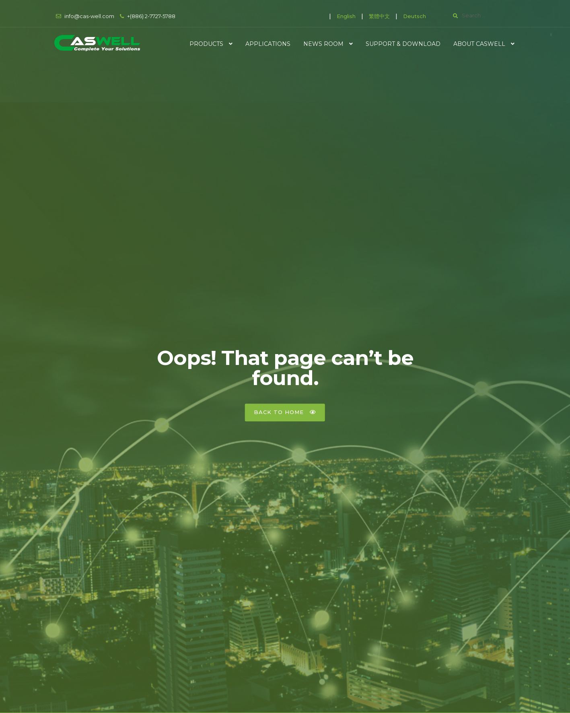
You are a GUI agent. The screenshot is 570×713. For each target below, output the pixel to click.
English (346, 16)
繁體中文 (379, 16)
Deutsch (414, 16)
